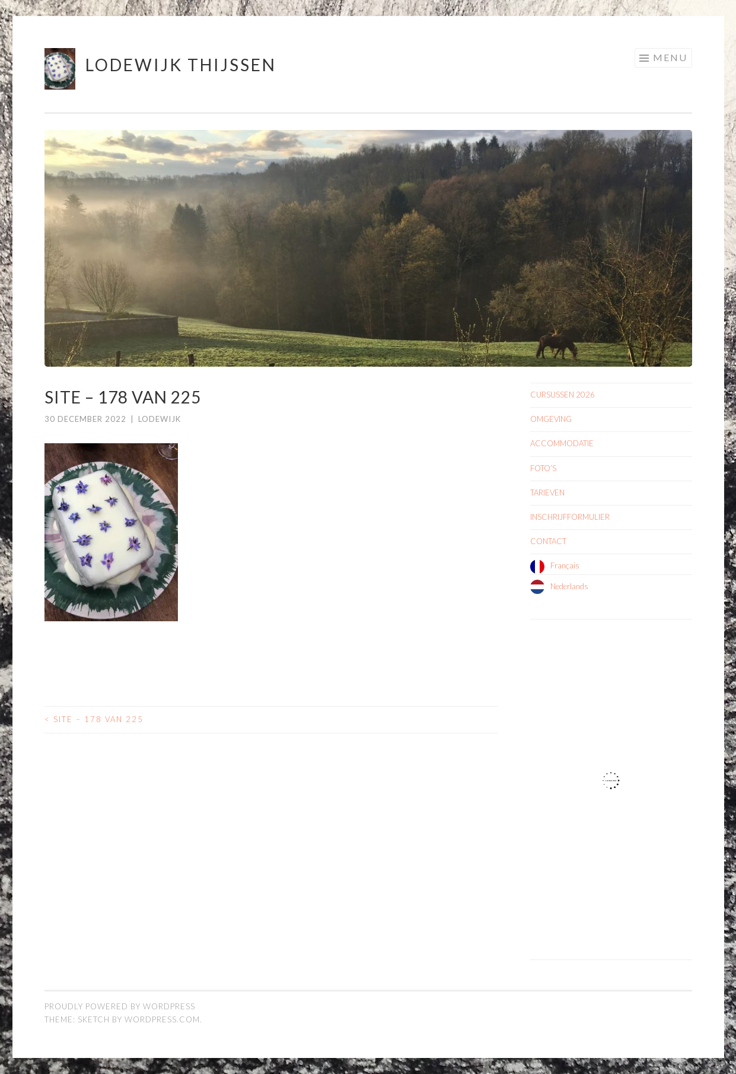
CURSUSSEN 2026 (562, 394)
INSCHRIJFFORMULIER (570, 517)
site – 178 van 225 (94, 719)
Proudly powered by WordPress (119, 1006)
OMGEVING (551, 419)
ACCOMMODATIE (562, 443)
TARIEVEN (547, 492)
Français (564, 565)
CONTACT (548, 541)
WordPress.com (162, 1019)
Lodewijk (159, 419)
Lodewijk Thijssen (180, 65)
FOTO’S (543, 468)
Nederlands (569, 586)
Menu (670, 57)
